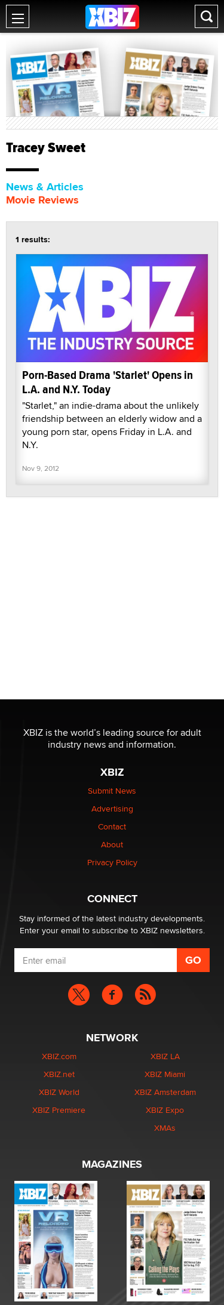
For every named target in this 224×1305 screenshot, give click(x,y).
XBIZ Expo (165, 1110)
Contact (112, 826)
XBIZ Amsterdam (165, 1092)
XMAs (165, 1128)
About (112, 844)
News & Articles (45, 187)
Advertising (112, 809)
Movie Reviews (42, 200)
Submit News (112, 791)
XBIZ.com (59, 1056)
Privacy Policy (112, 862)
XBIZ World (59, 1092)
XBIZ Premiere (58, 1110)
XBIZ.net (59, 1074)
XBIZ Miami (165, 1074)
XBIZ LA (165, 1056)
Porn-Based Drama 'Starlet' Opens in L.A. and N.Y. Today (107, 382)
